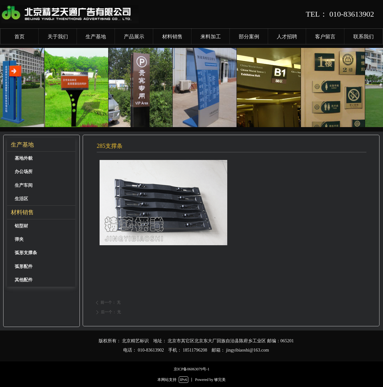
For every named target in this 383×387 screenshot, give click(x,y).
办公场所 (24, 171)
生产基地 (22, 144)
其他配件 (24, 279)
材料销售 (22, 212)
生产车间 (24, 185)
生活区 (21, 198)
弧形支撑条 (26, 252)
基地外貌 (24, 158)
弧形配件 (24, 266)
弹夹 (19, 239)
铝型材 (21, 226)
